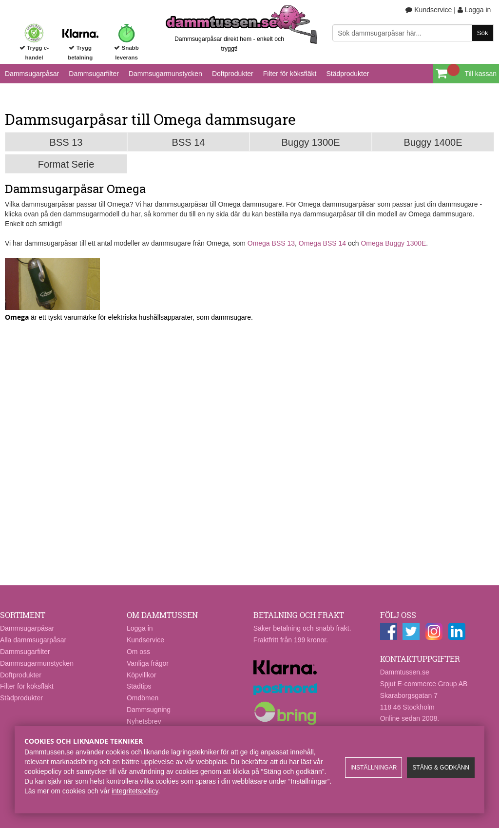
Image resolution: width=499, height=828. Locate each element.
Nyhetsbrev (144, 721)
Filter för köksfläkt (290, 73)
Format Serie (66, 164)
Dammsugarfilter (94, 73)
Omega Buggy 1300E (393, 243)
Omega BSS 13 (271, 243)
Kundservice (428, 10)
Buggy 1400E (432, 142)
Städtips (139, 686)
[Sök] (412, 32)
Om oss (138, 651)
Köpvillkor (141, 675)
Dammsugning (149, 709)
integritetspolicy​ (135, 791)
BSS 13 (66, 142)
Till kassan (480, 73)
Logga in (474, 10)
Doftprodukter (232, 73)
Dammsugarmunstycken (165, 73)
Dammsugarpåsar (32, 73)
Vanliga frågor (148, 663)
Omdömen (142, 698)
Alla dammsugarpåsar (33, 640)
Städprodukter (347, 73)
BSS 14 (188, 142)
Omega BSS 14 (322, 243)
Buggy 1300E (310, 142)
